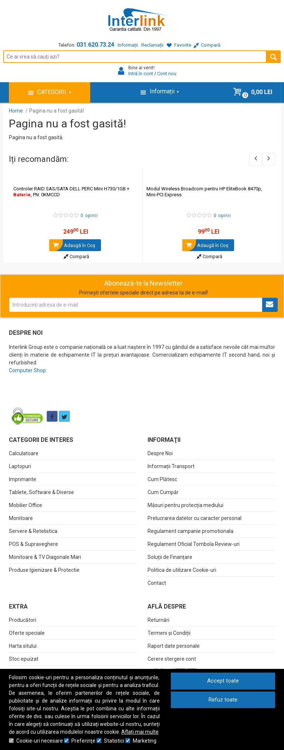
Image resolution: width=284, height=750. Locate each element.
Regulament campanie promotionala (190, 531)
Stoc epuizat (23, 659)
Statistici (114, 741)
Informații (128, 45)
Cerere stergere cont (172, 659)
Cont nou (166, 73)
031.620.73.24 (95, 44)
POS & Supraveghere (33, 544)
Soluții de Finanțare (170, 557)
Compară (76, 256)
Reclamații (152, 45)
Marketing (144, 741)
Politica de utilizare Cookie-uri (182, 570)
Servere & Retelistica (33, 531)
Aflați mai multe (140, 732)
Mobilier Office (25, 505)
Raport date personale (174, 646)
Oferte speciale (27, 633)
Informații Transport (171, 466)
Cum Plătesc (162, 479)
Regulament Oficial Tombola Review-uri (194, 544)
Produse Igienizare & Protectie (44, 570)
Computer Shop (27, 370)
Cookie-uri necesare (39, 741)
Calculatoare (23, 453)
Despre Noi (160, 453)
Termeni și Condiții (169, 633)
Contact (157, 583)
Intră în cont (140, 73)
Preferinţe (83, 741)
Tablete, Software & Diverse (41, 492)
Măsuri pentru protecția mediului (185, 505)
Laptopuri (20, 466)
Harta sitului (23, 646)
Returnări (158, 620)
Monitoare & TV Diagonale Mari (45, 557)
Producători (22, 620)
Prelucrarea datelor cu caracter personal (194, 518)
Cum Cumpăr (163, 492)
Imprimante (22, 479)
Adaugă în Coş (72, 245)
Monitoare (21, 518)
